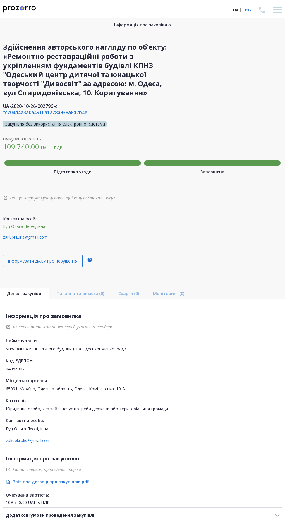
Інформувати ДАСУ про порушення (43, 261)
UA (235, 10)
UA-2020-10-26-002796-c (30, 106)
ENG (247, 10)
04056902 (15, 369)
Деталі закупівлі (24, 293)
